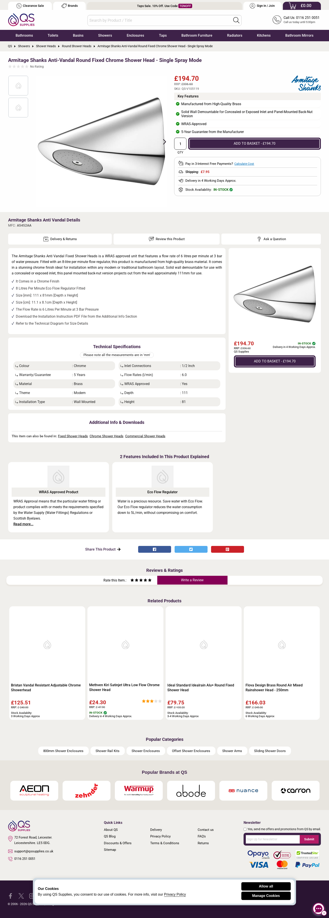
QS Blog (110, 836)
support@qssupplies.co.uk (30, 851)
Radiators (234, 35)
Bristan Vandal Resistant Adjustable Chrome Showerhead (46, 687)
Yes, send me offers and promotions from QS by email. (284, 829)
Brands (69, 6)
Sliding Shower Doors (270, 751)
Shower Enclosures (146, 751)
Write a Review (192, 580)
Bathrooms (24, 35)
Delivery (156, 830)
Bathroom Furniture (196, 35)
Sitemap (110, 850)
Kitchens (264, 35)
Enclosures (135, 35)
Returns (203, 843)
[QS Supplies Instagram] (32, 895)
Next (162, 141)
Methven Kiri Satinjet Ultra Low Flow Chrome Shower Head (124, 687)
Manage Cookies (266, 896)
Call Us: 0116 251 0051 (302, 18)
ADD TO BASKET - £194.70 (254, 143)
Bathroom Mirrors (299, 35)
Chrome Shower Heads (106, 436)
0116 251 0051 (21, 859)
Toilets (53, 35)
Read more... (23, 524)
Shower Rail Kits (107, 751)
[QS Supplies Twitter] (21, 895)
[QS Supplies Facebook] (10, 895)
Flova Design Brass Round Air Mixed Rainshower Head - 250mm (274, 687)
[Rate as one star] (132, 580)
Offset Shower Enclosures (191, 751)
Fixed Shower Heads (73, 436)
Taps (163, 35)
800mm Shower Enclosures (63, 751)
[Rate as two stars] (134, 580)
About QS (111, 830)
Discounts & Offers (118, 843)
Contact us (206, 830)
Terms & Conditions (164, 843)
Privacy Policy (160, 836)
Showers (105, 35)
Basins (78, 35)
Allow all (266, 886)
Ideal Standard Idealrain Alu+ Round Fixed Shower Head (200, 687)
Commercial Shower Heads (145, 436)
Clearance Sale (30, 6)
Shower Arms (232, 751)
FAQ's (202, 836)
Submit (309, 839)
